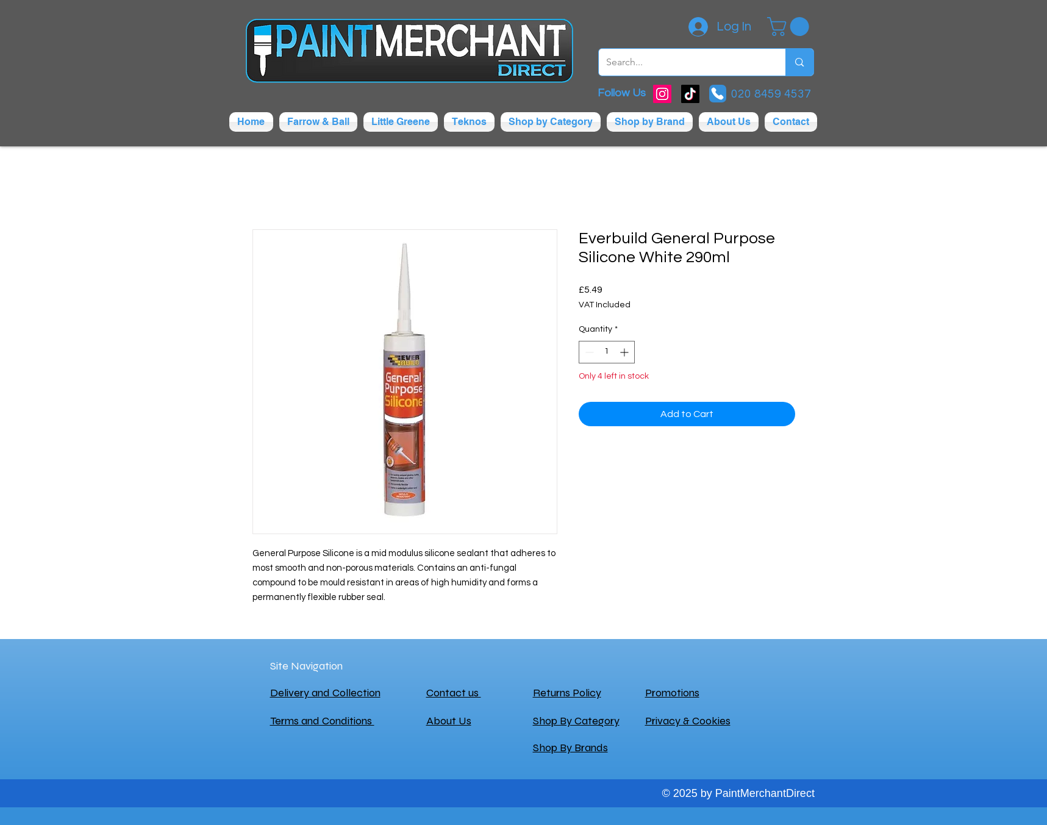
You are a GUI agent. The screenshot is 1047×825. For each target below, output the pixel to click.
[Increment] (625, 352)
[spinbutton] (607, 352)
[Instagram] (662, 94)
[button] (790, 26)
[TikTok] (690, 94)
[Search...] (683, 62)
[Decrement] (588, 352)
